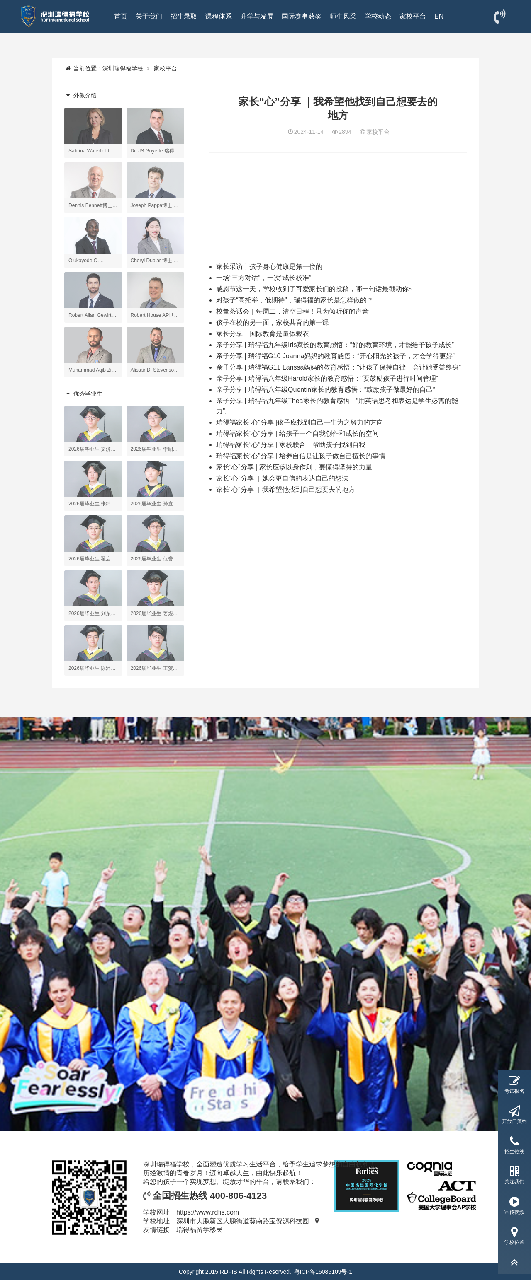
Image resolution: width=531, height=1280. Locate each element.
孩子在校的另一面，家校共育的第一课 (272, 322)
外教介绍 (80, 95)
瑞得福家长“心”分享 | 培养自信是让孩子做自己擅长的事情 (300, 455)
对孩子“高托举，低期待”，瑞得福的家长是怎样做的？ (294, 300)
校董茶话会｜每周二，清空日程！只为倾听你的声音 (292, 311)
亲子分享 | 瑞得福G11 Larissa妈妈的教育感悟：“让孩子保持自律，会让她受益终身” (338, 367)
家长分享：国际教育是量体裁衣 (262, 333)
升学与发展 (256, 16)
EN (438, 16)
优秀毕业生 (83, 393)
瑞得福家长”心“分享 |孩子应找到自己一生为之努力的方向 (299, 422)
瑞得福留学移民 (199, 1229)
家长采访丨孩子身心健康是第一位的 (269, 266)
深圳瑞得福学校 (122, 68)
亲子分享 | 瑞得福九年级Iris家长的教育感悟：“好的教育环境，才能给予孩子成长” (335, 344)
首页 (120, 16)
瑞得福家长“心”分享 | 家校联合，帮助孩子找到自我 (290, 444)
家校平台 (412, 16)
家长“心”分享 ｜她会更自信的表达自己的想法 (282, 478)
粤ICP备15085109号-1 (323, 1271)
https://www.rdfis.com (207, 1212)
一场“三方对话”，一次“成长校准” (263, 277)
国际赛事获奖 (302, 16)
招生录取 (184, 16)
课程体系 (218, 16)
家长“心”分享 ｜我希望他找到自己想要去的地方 (285, 489)
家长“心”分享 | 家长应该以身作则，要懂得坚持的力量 (294, 467)
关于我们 (149, 16)
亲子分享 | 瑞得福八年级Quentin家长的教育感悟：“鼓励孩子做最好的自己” (325, 389)
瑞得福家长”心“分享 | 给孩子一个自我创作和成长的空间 (297, 433)
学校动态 (378, 16)
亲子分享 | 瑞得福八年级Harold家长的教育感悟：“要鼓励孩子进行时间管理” (327, 378)
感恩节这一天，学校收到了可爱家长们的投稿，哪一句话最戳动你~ (314, 288)
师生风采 (343, 16)
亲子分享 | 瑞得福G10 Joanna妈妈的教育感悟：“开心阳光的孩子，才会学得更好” (335, 356)
